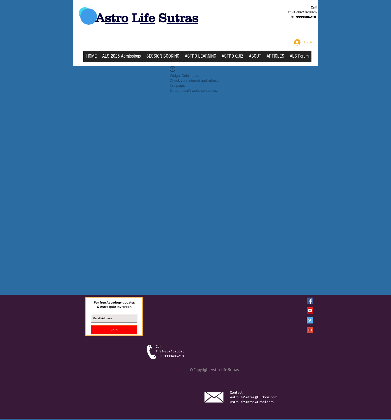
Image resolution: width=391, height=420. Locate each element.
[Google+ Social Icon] (310, 330)
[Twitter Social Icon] (310, 320)
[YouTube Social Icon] (310, 310)
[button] (200, 58)
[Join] (114, 329)
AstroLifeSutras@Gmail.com (252, 402)
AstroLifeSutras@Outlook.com (253, 397)
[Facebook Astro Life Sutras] (310, 301)
